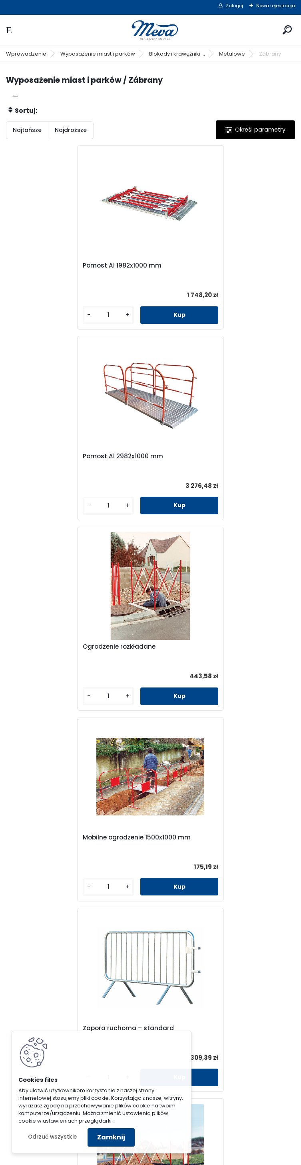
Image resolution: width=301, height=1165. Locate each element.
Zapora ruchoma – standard (60, 647)
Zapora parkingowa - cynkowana (211, 1028)
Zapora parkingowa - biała (57, 1028)
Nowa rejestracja (275, 5)
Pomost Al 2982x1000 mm (199, 266)
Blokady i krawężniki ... (177, 54)
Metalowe (232, 54)
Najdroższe (71, 130)
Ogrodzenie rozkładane (51, 456)
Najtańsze (27, 130)
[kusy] (39, 315)
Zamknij (111, 1137)
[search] (287, 30)
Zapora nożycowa (187, 647)
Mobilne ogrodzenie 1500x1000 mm (213, 456)
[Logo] (151, 30)
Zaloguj (234, 5)
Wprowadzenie (26, 54)
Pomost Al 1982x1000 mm (54, 266)
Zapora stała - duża (190, 837)
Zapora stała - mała (47, 837)
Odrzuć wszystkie (52, 1137)
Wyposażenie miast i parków (97, 54)
